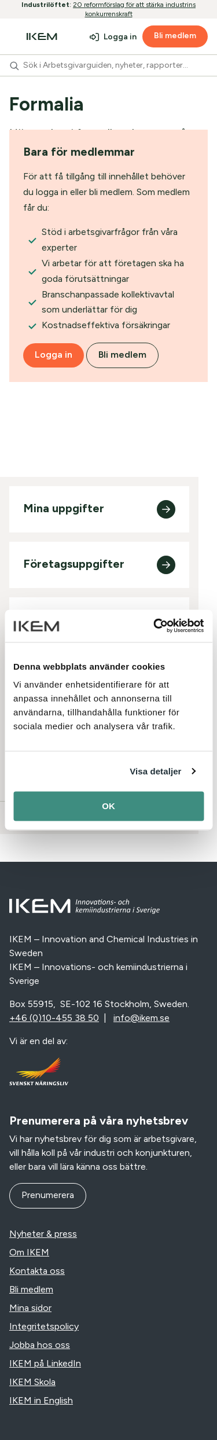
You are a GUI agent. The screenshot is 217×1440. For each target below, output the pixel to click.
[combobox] (108, 65)
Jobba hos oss (39, 1344)
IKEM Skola (32, 1381)
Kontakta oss (37, 1270)
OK (108, 806)
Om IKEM (29, 1252)
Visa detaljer (155, 771)
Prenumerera (47, 1194)
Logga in (120, 37)
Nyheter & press (43, 1233)
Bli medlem (175, 36)
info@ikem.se (141, 1017)
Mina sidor (30, 1307)
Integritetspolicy (44, 1326)
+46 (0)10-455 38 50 (54, 1017)
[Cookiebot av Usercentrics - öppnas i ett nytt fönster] (154, 625)
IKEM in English (41, 1400)
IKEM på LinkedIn (45, 1363)
